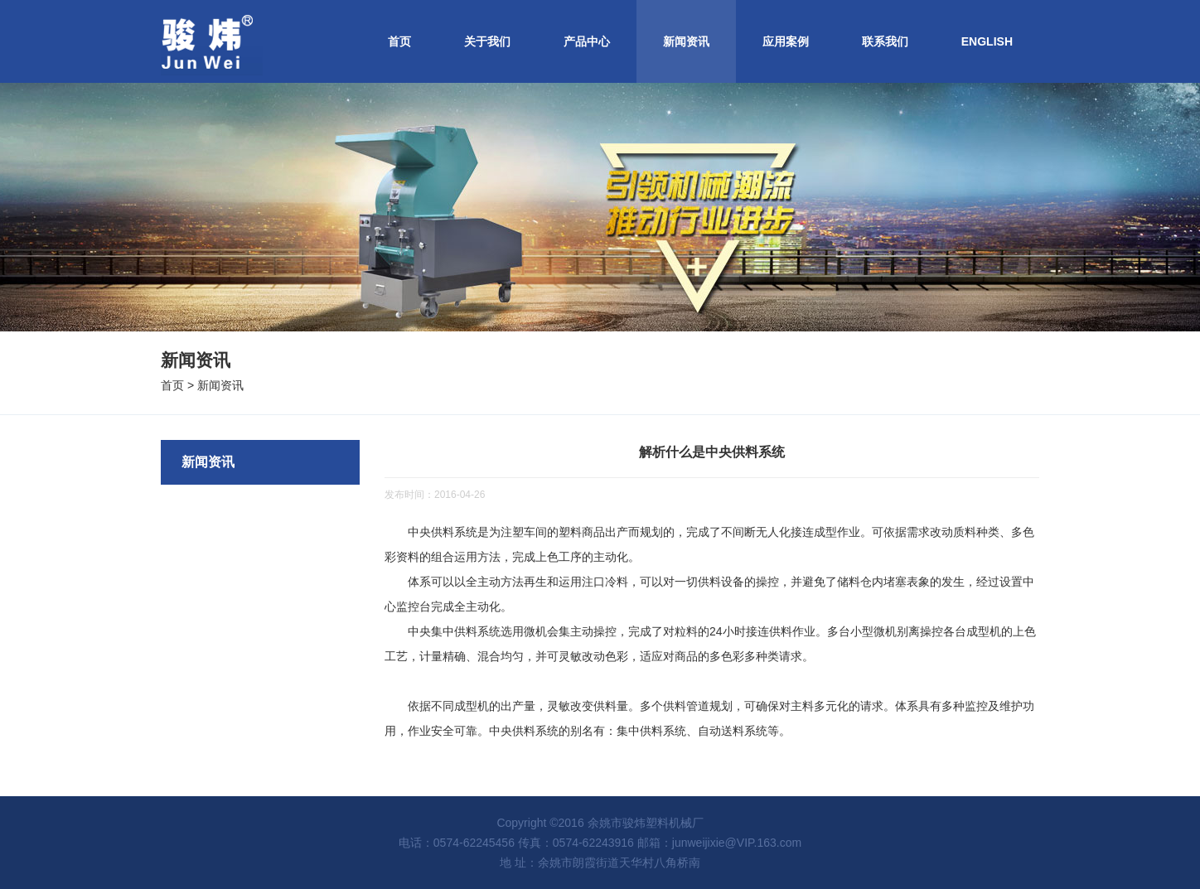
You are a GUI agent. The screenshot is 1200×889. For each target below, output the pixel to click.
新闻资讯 (686, 41)
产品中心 (587, 41)
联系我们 (885, 41)
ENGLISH (987, 41)
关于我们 (487, 41)
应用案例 (785, 41)
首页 (399, 41)
